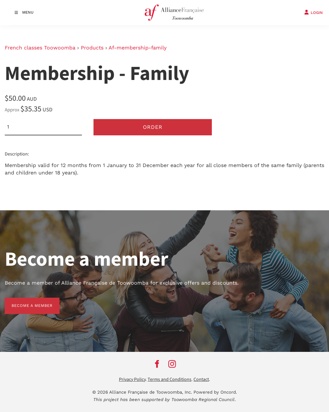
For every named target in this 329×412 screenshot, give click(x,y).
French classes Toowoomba (40, 48)
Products (92, 48)
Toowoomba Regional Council (203, 399)
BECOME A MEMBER (25, 301)
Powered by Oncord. (215, 392)
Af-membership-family (138, 48)
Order (152, 127)
